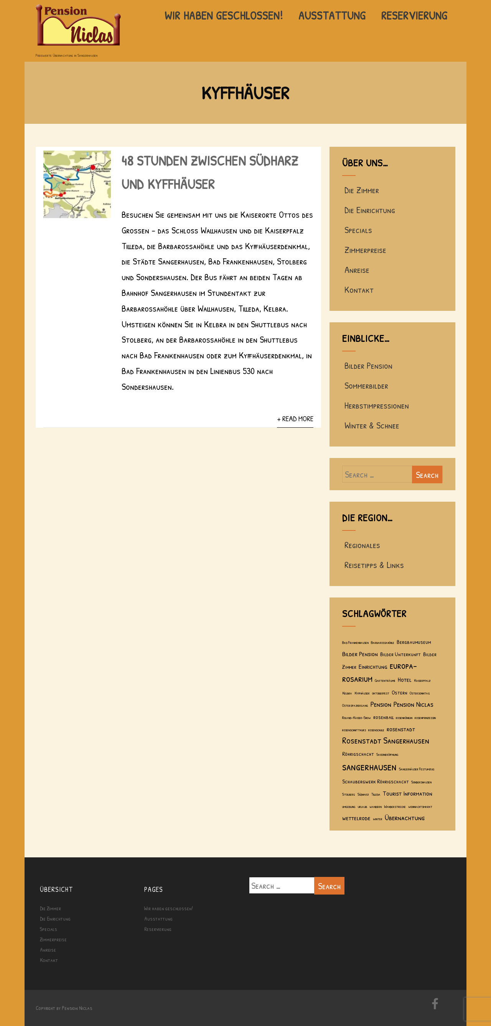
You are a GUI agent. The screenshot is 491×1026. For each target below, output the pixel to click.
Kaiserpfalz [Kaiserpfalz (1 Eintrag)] (422, 680)
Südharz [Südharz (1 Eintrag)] (363, 794)
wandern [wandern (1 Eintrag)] (375, 806)
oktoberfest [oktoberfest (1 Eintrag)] (380, 693)
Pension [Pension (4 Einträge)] (381, 704)
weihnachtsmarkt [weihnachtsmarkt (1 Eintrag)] (420, 806)
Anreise (355, 269)
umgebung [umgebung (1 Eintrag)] (349, 806)
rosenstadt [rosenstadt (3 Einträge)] (401, 729)
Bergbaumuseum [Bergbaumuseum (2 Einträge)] (414, 642)
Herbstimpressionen (375, 405)
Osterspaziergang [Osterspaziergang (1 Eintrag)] (355, 705)
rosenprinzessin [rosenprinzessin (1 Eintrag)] (425, 717)
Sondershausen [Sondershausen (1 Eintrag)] (421, 782)
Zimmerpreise (364, 249)
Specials (357, 229)
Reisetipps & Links (373, 564)
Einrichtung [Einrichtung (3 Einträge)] (373, 666)
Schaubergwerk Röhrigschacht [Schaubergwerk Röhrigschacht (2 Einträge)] (375, 781)
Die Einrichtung (368, 210)
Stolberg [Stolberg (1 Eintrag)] (348, 794)
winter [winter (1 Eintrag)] (377, 818)
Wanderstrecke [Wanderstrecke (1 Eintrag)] (395, 806)
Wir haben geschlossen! (224, 15)
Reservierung (414, 15)
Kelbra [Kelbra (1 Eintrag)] (347, 693)
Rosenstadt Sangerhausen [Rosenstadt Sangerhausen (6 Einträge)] (385, 740)
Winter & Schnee (370, 425)
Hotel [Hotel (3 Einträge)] (405, 679)
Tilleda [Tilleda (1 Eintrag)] (376, 794)
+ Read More (295, 419)
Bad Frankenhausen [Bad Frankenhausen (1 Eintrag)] (355, 642)
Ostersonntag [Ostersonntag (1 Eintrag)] (420, 693)
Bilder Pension (367, 365)
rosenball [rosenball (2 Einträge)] (383, 717)
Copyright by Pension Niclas (64, 1007)
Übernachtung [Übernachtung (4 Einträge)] (405, 817)
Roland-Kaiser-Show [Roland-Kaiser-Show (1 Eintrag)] (356, 717)
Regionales (361, 544)
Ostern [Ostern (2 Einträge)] (399, 692)
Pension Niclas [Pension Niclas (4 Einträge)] (413, 704)
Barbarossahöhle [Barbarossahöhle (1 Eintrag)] (382, 642)
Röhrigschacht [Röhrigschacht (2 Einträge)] (358, 754)
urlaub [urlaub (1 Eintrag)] (362, 806)
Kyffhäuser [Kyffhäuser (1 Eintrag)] (362, 693)
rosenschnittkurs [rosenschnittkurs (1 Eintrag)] (354, 729)
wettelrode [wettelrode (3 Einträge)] (356, 817)
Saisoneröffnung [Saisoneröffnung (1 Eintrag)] (387, 754)
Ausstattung (332, 15)
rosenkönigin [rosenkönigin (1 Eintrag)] (404, 717)
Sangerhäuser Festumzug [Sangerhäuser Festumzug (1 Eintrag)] (417, 769)
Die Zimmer (360, 190)
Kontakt (358, 289)
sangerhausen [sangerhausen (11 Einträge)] (369, 766)
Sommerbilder (365, 385)
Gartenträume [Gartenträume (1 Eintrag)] (385, 680)
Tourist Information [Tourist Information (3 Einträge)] (407, 793)
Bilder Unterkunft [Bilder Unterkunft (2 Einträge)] (400, 654)
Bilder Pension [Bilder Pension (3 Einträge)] (360, 653)
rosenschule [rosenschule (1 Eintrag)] (376, 729)
